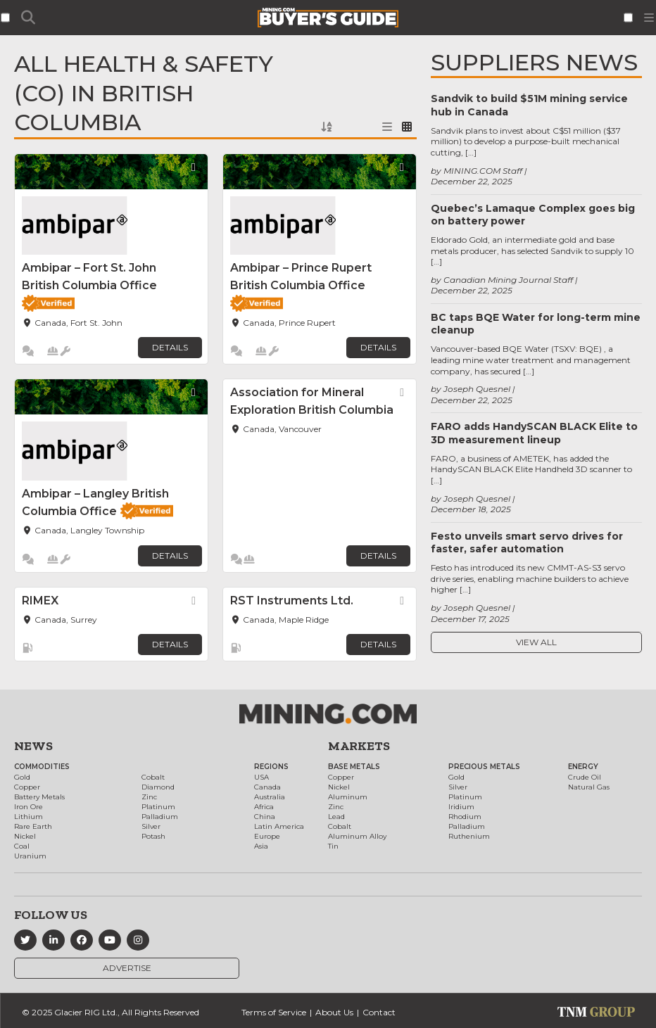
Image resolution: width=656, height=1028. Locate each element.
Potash (153, 836)
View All (536, 642)
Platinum (158, 806)
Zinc (149, 796)
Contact (379, 1012)
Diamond (158, 787)
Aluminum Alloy (357, 836)
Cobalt (153, 777)
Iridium (461, 806)
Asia (261, 846)
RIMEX (40, 600)
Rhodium (464, 816)
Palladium (159, 816)
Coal (22, 846)
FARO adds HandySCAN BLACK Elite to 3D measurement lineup (534, 432)
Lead (336, 816)
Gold (22, 777)
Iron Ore (28, 806)
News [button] (33, 746)
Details (170, 347)
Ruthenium (469, 836)
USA (261, 777)
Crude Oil (584, 777)
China (264, 816)
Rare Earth (33, 826)
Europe (267, 836)
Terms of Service (273, 1012)
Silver (150, 826)
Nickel (25, 836)
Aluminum (347, 796)
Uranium (30, 856)
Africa (264, 806)
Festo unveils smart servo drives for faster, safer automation (527, 542)
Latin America (279, 826)
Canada (267, 787)
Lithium (28, 816)
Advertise (127, 968)
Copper (27, 787)
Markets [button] (359, 746)
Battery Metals (39, 796)
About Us (334, 1012)
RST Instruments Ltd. (291, 600)
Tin (333, 846)
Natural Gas (589, 787)
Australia (269, 796)
